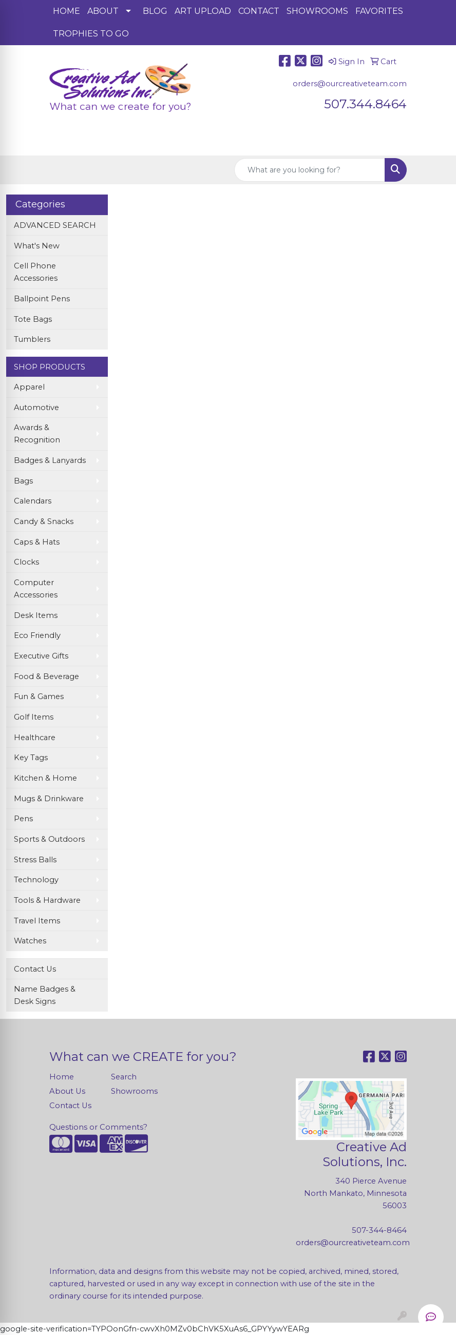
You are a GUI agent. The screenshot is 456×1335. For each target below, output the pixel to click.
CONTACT (258, 11)
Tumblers (32, 339)
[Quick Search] (309, 170)
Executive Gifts (41, 656)
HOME (66, 11)
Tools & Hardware (47, 900)
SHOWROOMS (317, 11)
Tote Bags (33, 319)
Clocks (26, 562)
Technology (36, 879)
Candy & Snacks (43, 521)
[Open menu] (435, 140)
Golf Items (33, 717)
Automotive (36, 407)
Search (124, 1076)
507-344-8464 (379, 1230)
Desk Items (36, 615)
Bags (23, 481)
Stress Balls (35, 859)
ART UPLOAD (203, 11)
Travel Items (37, 920)
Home (61, 1076)
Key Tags (31, 757)
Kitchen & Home (45, 778)
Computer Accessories (36, 588)
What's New (37, 245)
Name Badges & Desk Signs (44, 995)
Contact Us (35, 969)
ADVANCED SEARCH (55, 225)
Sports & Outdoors (49, 839)
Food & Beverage (46, 676)
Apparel (29, 387)
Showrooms (134, 1091)
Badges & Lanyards (50, 460)
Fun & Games (39, 696)
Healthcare (34, 737)
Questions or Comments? (98, 1127)
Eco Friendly (37, 635)
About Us (67, 1091)
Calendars (32, 501)
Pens (23, 818)
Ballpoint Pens (42, 298)
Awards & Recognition (37, 433)
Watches (30, 940)
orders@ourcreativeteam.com (350, 83)
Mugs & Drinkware (49, 798)
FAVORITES (379, 11)
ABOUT (103, 11)
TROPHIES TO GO (91, 33)
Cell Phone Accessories (36, 272)
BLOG (155, 11)
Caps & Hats (37, 542)
